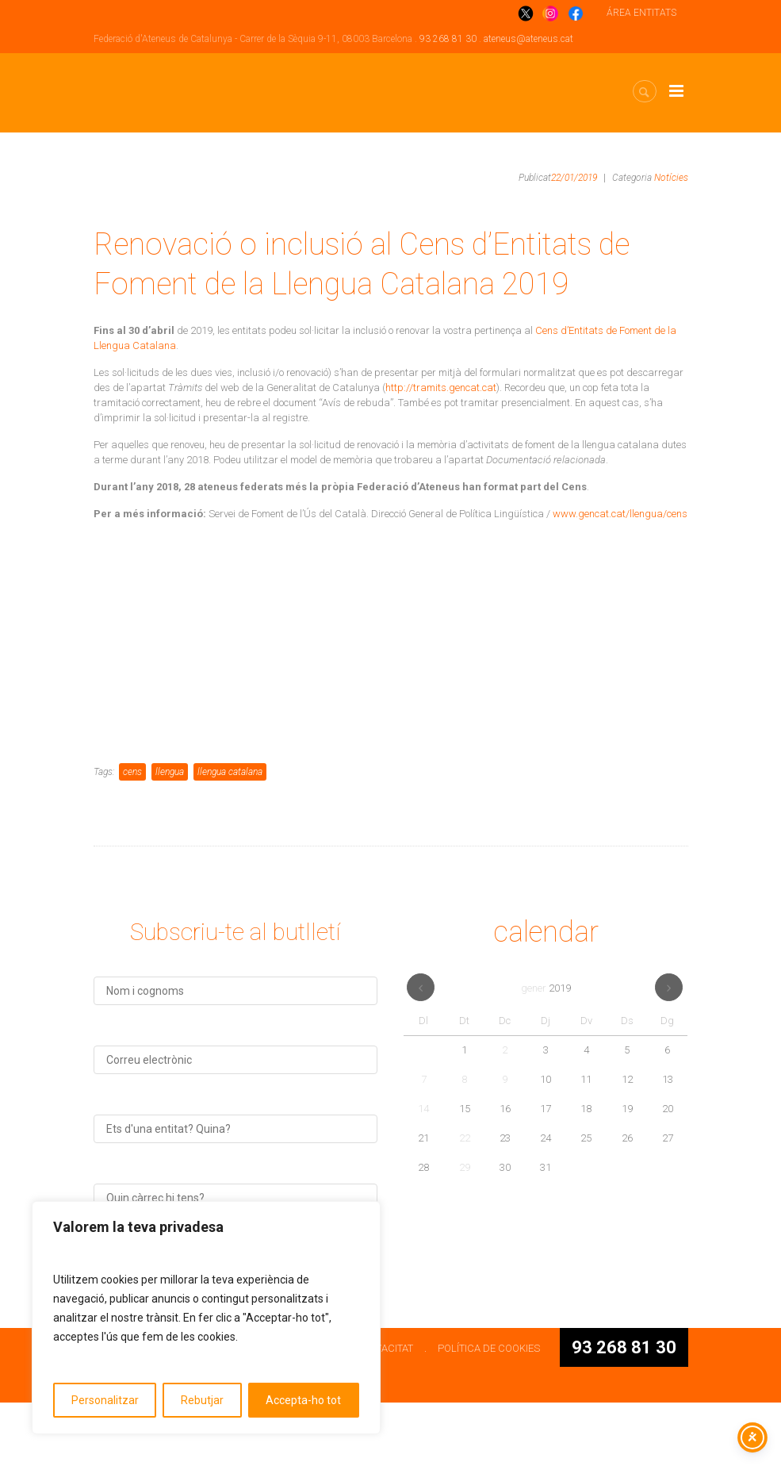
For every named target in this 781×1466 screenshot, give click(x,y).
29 (464, 1231)
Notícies (671, 177)
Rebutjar (202, 1400)
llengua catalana (229, 835)
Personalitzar (105, 1400)
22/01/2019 (574, 177)
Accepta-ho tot (303, 1400)
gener (546, 1051)
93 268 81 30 (448, 38)
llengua (169, 835)
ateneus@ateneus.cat (528, 38)
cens (132, 835)
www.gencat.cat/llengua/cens (620, 514)
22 (464, 1201)
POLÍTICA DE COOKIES (489, 1412)
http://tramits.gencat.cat (440, 387)
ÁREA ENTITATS (641, 12)
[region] (206, 1317)
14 (423, 1172)
